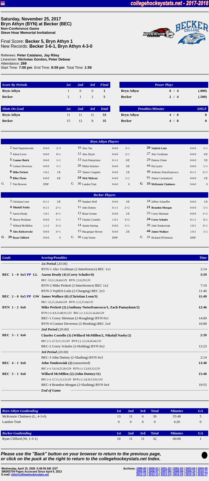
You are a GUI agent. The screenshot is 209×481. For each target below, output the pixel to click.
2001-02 (166, 468)
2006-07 (154, 471)
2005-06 (141, 471)
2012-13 (154, 474)
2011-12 (141, 474)
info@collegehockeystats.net (30, 474)
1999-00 (141, 468)
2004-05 (203, 468)
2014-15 (178, 474)
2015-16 (190, 474)
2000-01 (154, 468)
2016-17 (203, 474)
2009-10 (190, 471)
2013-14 (166, 474)
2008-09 (178, 471)
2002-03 (178, 468)
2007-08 (166, 471)
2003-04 (190, 468)
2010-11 (203, 471)
